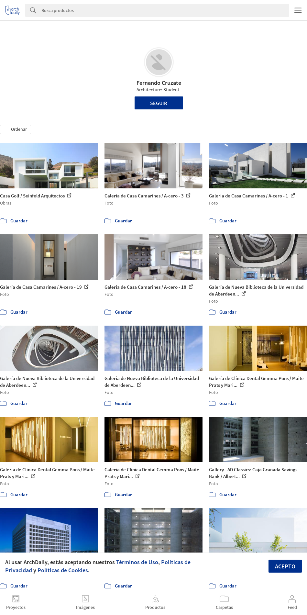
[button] (15, 129)
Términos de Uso (137, 562)
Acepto (285, 566)
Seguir (158, 103)
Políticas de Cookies (63, 570)
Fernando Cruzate (159, 82)
